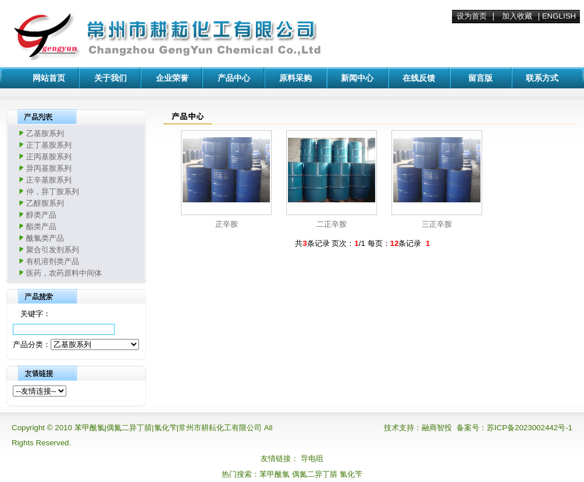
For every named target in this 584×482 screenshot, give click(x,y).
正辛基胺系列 (49, 180)
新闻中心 (357, 78)
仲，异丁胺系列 (52, 191)
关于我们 (110, 78)
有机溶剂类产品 (52, 261)
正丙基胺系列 (49, 156)
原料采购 (295, 78)
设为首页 (472, 16)
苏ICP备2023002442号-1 (529, 427)
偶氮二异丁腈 (314, 474)
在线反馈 (419, 78)
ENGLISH (559, 16)
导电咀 (312, 458)
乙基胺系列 (45, 133)
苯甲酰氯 (274, 474)
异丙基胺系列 (49, 168)
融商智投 (437, 427)
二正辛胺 (331, 224)
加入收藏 (517, 16)
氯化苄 (351, 474)
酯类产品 (41, 226)
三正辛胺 (437, 224)
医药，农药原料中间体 (64, 273)
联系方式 (542, 78)
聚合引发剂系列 (52, 249)
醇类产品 (41, 214)
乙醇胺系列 (45, 203)
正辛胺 (226, 224)
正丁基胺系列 (49, 145)
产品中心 (234, 78)
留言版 (480, 78)
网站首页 (49, 78)
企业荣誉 (172, 78)
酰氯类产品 (45, 238)
